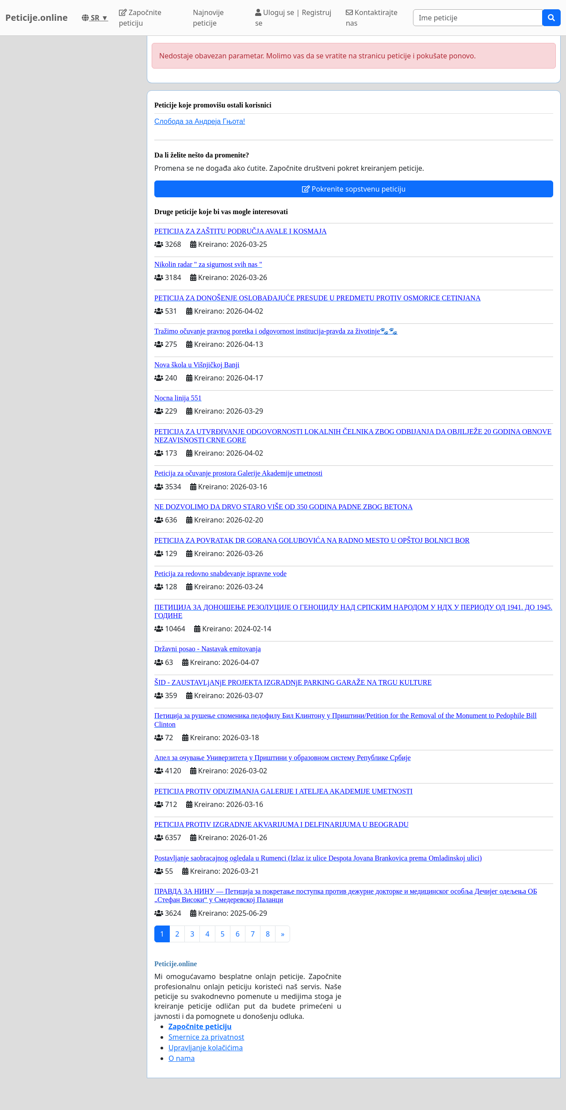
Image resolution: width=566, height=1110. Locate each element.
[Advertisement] (70, 168)
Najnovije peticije (208, 18)
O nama (181, 1058)
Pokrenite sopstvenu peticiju (354, 189)
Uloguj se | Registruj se (293, 18)
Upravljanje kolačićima (205, 1047)
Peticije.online (36, 17)
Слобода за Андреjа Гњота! (199, 121)
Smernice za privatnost (206, 1037)
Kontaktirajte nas (372, 18)
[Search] (478, 17)
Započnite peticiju (140, 18)
